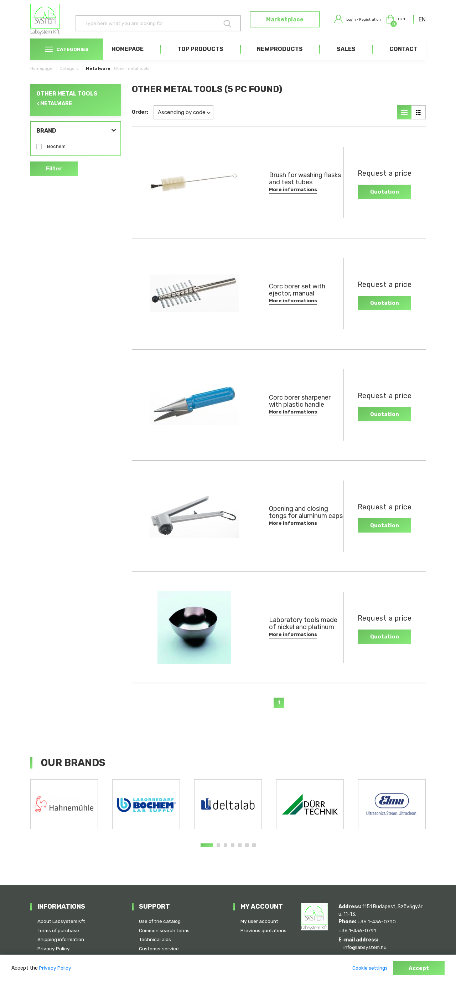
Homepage (128, 57)
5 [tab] (240, 854)
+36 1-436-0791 (357, 930)
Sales (346, 57)
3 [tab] (225, 854)
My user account (259, 921)
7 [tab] (254, 854)
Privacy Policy (53, 948)
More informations (293, 198)
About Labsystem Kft (62, 921)
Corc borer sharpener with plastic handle (300, 409)
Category (69, 77)
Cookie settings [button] (368, 968)
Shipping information (61, 939)
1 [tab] (207, 854)
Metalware (98, 77)
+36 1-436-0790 (377, 921)
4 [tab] (232, 854)
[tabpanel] (64, 813)
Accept (418, 968)
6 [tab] (247, 854)
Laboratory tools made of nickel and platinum (297, 632)
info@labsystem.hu (368, 947)
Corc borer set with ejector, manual (297, 298)
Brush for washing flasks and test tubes (300, 187)
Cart (393, 23)
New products (280, 57)
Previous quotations (263, 930)
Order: (140, 121)
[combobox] (422, 24)
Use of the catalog (160, 921)
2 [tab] (218, 854)
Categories (67, 58)
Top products (200, 57)
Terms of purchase (59, 930)
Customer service (159, 948)
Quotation (380, 199)
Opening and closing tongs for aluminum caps (298, 520)
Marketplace (269, 23)
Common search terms (165, 930)
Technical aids (155, 939)
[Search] (148, 23)
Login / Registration (348, 23)
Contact (403, 57)
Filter (54, 177)
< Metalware (54, 112)
